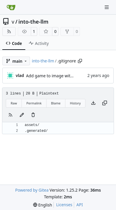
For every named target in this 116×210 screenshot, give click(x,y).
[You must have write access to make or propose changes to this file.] (33, 115)
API (79, 204)
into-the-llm (33, 21)
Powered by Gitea (32, 190)
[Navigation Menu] (107, 7)
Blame (55, 103)
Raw (14, 103)
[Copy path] (80, 61)
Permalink (34, 103)
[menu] (42, 205)
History (75, 103)
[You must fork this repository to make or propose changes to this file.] (21, 115)
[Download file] (93, 103)
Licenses (64, 204)
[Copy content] (104, 103)
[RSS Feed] (9, 31)
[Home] (11, 7)
